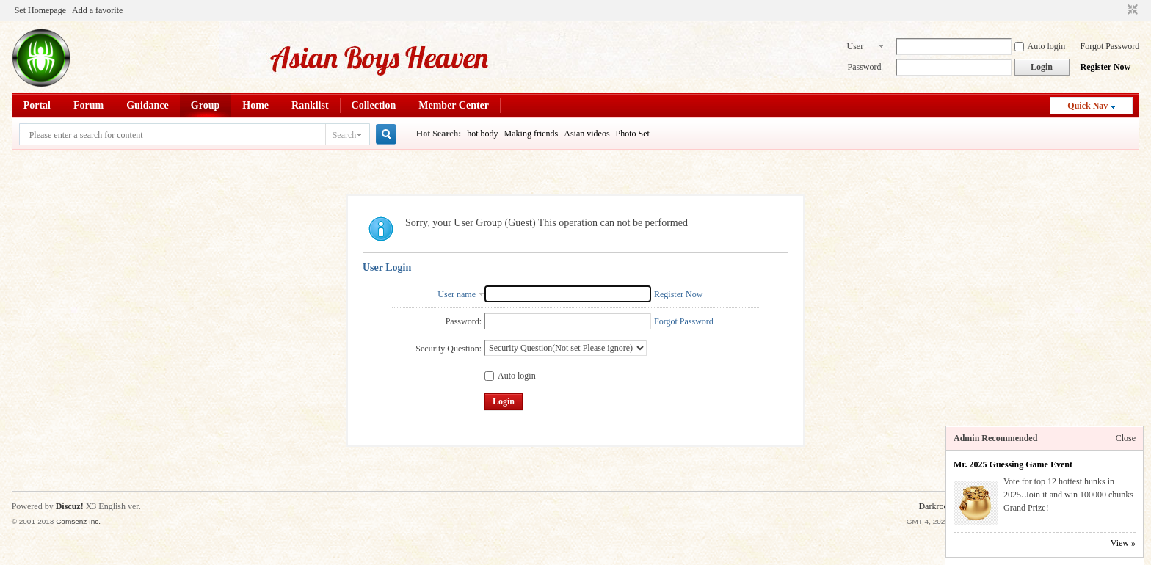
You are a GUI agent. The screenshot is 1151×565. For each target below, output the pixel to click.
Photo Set (633, 133)
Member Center (453, 105)
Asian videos (586, 133)
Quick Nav (1087, 106)
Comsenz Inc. (78, 521)
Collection (374, 105)
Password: (464, 321)
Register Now (1106, 67)
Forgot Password (1110, 46)
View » (1123, 543)
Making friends (531, 133)
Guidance (147, 105)
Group (205, 105)
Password (865, 67)
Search (345, 135)
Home (255, 105)
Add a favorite (97, 10)
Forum (88, 105)
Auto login (1040, 46)
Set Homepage (40, 10)
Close (1126, 438)
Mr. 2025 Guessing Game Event (1013, 464)
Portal (37, 105)
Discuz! (70, 506)
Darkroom (936, 506)
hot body (482, 133)
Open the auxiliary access (1118, 10)
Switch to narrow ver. (1130, 10)
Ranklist (310, 105)
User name (856, 47)
